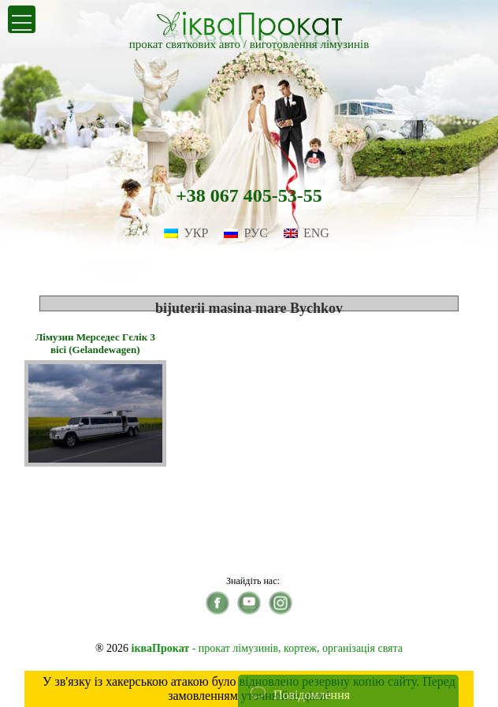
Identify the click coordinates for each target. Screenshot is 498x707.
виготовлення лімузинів (310, 44)
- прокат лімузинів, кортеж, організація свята (267, 648)
